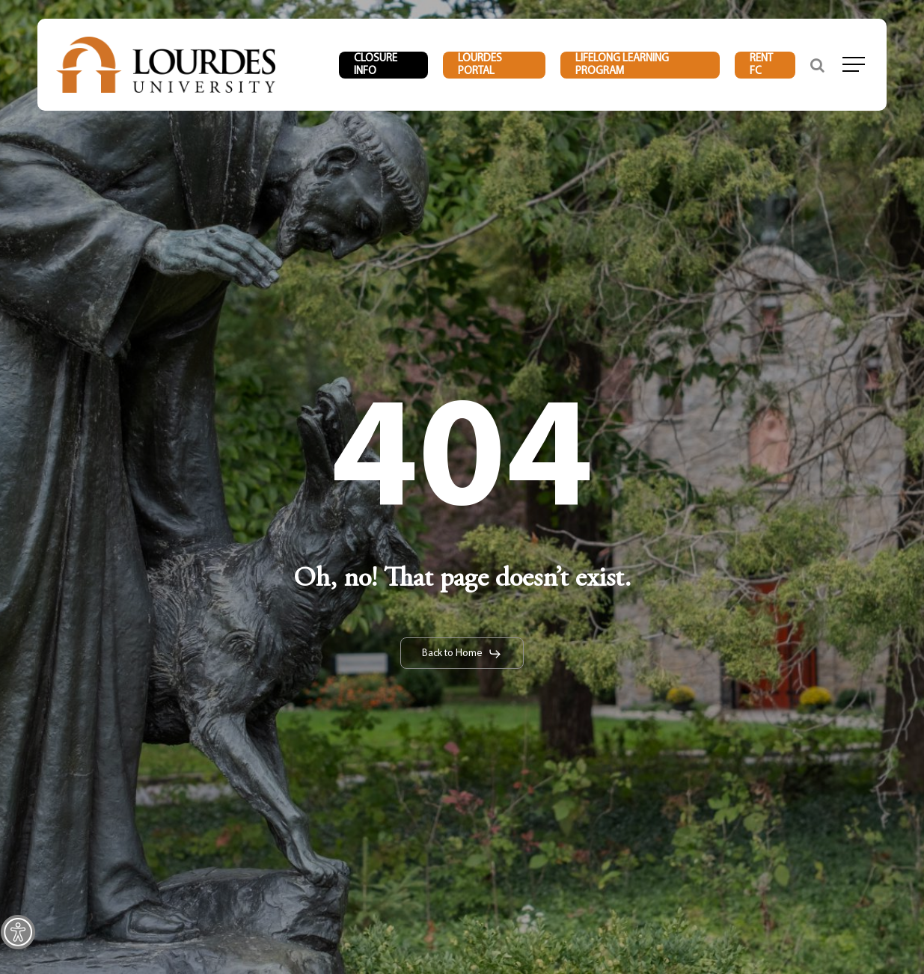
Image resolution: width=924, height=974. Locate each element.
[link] (18, 932)
